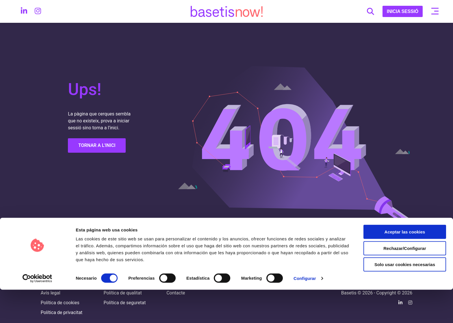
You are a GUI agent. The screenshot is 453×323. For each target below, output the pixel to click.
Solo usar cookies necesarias (404, 297)
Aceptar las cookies (405, 265)
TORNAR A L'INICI (97, 145)
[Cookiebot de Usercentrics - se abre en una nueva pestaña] (37, 311)
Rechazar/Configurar (404, 281)
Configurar (305, 311)
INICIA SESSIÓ (402, 11)
